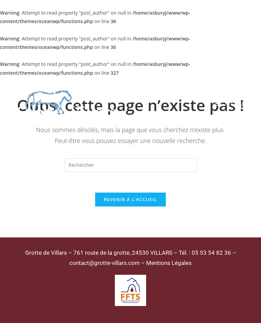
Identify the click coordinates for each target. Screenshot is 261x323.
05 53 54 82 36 (211, 252)
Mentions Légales (169, 262)
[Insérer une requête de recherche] (130, 165)
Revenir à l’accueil (130, 199)
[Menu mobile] (229, 104)
